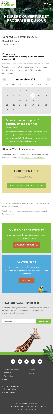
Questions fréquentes (26, 245)
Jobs (6, 379)
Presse (32, 370)
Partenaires (8, 376)
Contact (32, 373)
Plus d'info (26, 280)
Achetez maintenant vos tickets (26, 186)
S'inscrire (43, 321)
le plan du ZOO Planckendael (33, 157)
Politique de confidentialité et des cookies (26, 406)
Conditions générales (26, 409)
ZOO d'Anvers (9, 392)
